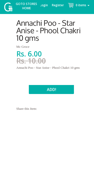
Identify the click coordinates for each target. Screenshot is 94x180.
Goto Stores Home (26, 6)
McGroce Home (10, 8)
